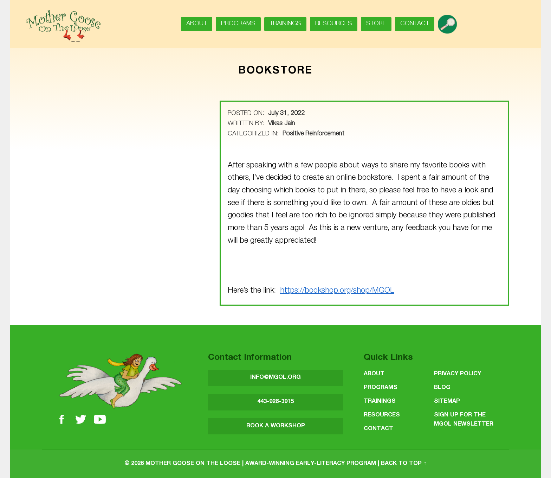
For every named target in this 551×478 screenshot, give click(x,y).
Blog (442, 388)
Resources (333, 24)
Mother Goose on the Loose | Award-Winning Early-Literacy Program (260, 464)
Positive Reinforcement (313, 134)
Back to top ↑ (403, 464)
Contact (414, 24)
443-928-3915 (275, 402)
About (196, 24)
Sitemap (447, 401)
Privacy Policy (457, 374)
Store (376, 24)
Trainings (285, 24)
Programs (238, 24)
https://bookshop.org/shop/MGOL (337, 291)
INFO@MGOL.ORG (275, 378)
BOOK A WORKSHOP (275, 426)
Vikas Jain (281, 124)
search (450, 22)
